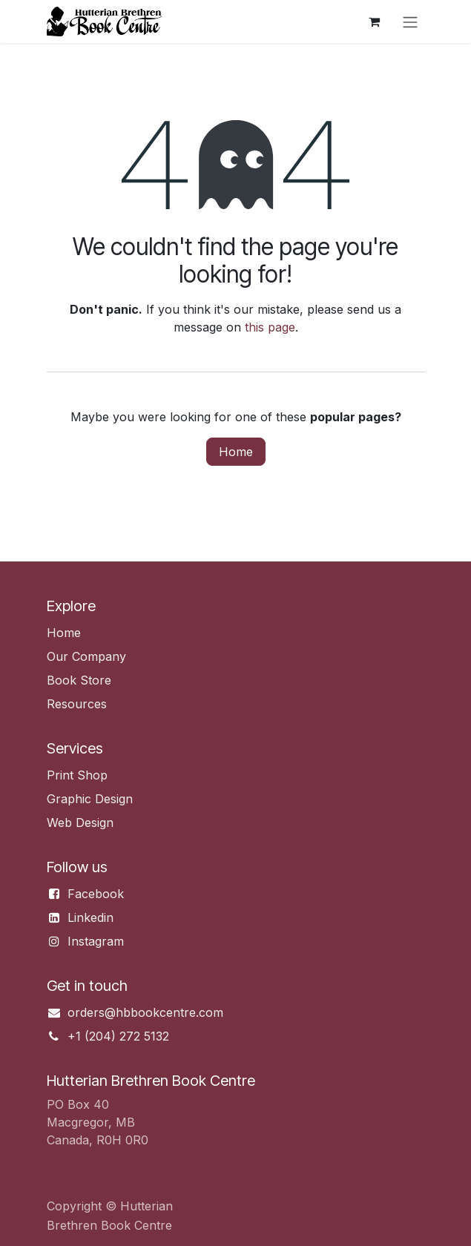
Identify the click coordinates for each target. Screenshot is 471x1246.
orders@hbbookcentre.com (145, 1012)
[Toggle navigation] (410, 21)
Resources (77, 703)
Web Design (80, 822)
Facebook (95, 893)
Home (236, 451)
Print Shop (77, 775)
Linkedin (90, 917)
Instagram (95, 941)
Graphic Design (90, 798)
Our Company (86, 656)
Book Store (79, 680)
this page (270, 327)
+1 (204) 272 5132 (118, 1036)
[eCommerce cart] (374, 21)
